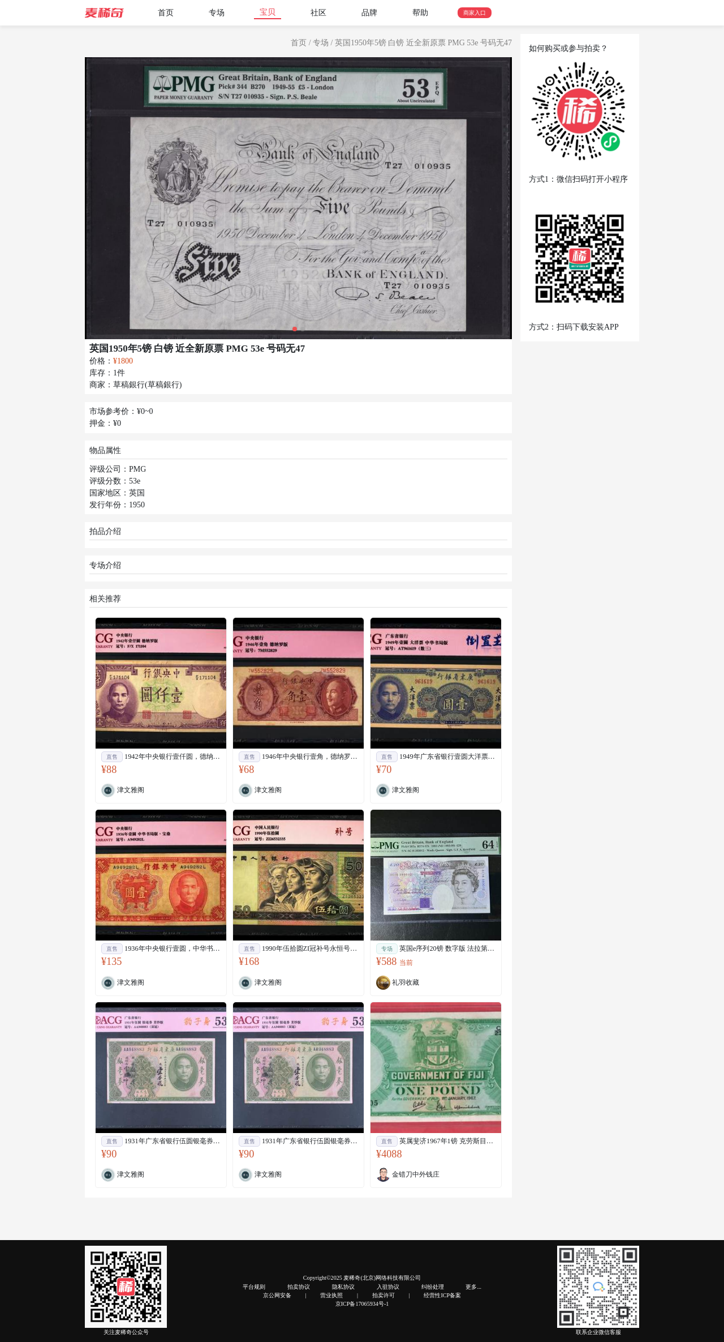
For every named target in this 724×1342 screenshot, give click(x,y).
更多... (473, 1287)
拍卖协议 (298, 1287)
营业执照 (331, 1295)
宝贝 (267, 12)
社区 (318, 12)
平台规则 (254, 1287)
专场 (217, 12)
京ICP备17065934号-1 (362, 1304)
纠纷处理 (432, 1287)
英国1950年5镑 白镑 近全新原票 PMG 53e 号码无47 (423, 43)
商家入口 (474, 13)
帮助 (420, 12)
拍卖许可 (383, 1295)
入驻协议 (388, 1287)
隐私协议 (343, 1287)
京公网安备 (277, 1295)
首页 (166, 12)
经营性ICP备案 (442, 1295)
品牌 (369, 12)
